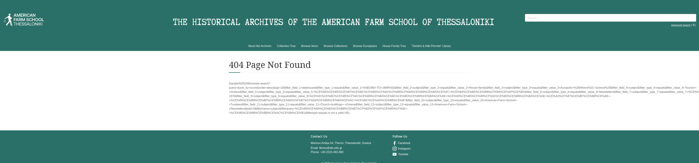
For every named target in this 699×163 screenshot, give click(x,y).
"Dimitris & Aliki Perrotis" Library (431, 46)
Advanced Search (681, 25)
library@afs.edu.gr (330, 147)
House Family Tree (394, 46)
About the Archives (259, 46)
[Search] (610, 18)
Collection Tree (286, 46)
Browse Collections (336, 46)
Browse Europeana (365, 46)
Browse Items (309, 46)
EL (694, 25)
